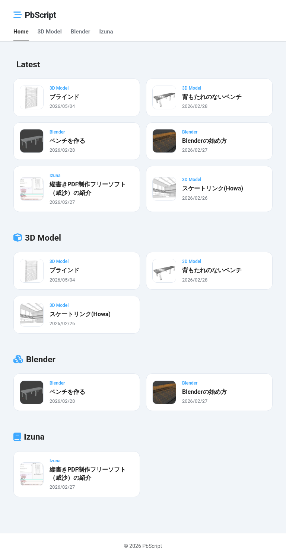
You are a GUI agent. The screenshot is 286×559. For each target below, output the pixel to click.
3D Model (50, 31)
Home (21, 31)
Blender (80, 31)
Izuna (106, 31)
